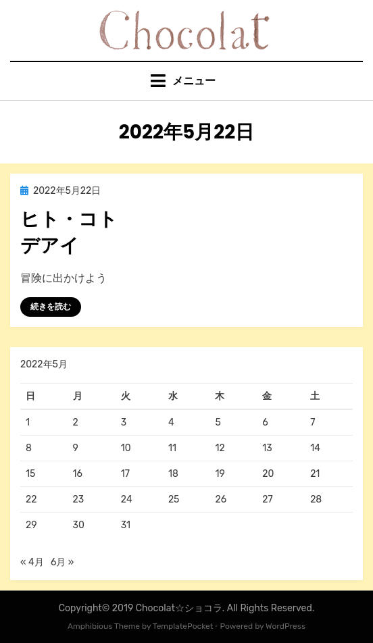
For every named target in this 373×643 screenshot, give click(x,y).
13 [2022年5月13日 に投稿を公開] (267, 448)
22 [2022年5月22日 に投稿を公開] (31, 499)
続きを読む (50, 306)
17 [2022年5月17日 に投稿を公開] (125, 474)
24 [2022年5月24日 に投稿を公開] (126, 499)
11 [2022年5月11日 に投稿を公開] (172, 448)
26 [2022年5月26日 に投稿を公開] (220, 499)
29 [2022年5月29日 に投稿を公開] (31, 525)
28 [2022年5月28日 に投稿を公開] (316, 499)
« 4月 (32, 562)
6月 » (62, 562)
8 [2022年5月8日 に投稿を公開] (29, 448)
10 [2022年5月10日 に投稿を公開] (126, 448)
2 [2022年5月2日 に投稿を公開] (75, 422)
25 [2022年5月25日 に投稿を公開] (174, 499)
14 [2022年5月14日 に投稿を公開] (315, 448)
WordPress (285, 626)
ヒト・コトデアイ (69, 232)
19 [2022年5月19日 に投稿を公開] (219, 474)
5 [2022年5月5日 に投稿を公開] (217, 422)
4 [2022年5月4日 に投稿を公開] (171, 422)
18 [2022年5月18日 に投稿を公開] (173, 474)
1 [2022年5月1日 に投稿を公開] (28, 422)
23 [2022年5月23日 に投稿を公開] (78, 499)
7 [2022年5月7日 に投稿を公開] (312, 422)
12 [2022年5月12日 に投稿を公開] (219, 448)
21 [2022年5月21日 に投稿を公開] (315, 474)
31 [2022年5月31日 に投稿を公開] (125, 525)
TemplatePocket (183, 626)
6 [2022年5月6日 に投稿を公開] (265, 422)
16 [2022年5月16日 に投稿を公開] (77, 474)
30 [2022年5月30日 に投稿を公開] (78, 525)
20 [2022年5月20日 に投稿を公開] (268, 474)
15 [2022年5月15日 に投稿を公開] (30, 474)
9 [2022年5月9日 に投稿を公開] (75, 448)
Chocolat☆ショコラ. (180, 608)
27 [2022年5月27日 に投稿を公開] (267, 499)
